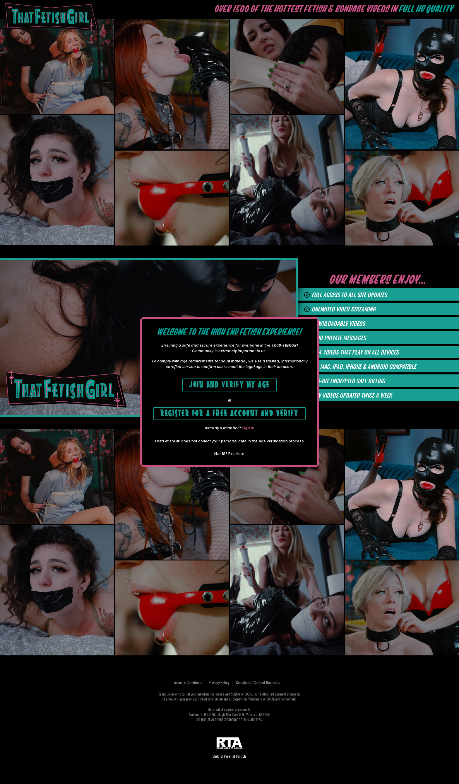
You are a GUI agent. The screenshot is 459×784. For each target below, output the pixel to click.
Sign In (248, 428)
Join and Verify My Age (229, 384)
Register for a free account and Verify (229, 413)
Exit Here (236, 454)
